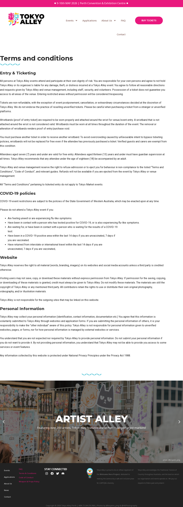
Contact (121, 34)
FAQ (123, 20)
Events (72, 20)
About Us (109, 20)
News (4, 476)
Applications (90, 20)
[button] (78, 460)
